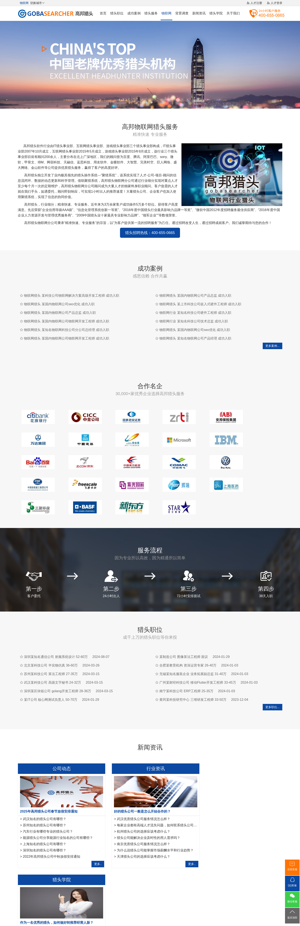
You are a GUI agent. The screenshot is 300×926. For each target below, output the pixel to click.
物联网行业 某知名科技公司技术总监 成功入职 (193, 321)
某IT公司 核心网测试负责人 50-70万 (50, 677)
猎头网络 (142, 895)
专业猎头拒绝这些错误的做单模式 (228, 815)
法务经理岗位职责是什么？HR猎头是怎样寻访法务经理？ (245, 821)
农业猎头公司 (47, 862)
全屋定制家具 (109, 862)
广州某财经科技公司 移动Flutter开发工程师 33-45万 (197, 660)
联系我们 (190, 895)
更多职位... (272, 684)
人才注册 (256, 3)
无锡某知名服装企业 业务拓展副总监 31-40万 (192, 651)
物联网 (166, 13)
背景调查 (182, 13)
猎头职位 (117, 13)
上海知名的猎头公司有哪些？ (44, 821)
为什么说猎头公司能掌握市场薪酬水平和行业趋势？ (151, 827)
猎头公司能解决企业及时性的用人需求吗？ (144, 815)
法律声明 (158, 895)
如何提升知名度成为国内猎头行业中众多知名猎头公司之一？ (248, 802)
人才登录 (276, 3)
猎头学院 (216, 13)
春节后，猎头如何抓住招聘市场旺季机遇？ (235, 809)
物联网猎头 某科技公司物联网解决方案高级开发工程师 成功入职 (71, 295)
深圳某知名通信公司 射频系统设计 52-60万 (56, 634)
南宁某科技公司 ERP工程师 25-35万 (186, 668)
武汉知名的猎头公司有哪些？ (44, 796)
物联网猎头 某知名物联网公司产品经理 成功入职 (195, 338)
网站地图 (174, 895)
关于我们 (233, 13)
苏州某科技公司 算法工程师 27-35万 (51, 651)
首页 (103, 13)
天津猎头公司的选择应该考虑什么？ (139, 834)
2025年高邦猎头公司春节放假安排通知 (49, 789)
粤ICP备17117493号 (150, 911)
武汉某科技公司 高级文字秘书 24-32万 (52, 660)
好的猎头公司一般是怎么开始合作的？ (138, 789)
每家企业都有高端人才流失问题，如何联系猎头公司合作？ (156, 802)
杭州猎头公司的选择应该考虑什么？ (139, 809)
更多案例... (272, 345)
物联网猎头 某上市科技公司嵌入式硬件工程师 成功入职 (200, 304)
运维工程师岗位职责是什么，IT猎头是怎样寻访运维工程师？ (248, 827)
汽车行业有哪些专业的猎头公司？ (48, 809)
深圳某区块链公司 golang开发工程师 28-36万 (57, 668)
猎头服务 (151, 13)
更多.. (94, 841)
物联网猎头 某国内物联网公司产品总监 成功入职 (60, 312)
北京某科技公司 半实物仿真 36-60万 (51, 643)
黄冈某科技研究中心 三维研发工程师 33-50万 (192, 677)
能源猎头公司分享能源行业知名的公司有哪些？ (58, 815)
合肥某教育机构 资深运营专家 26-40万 (187, 643)
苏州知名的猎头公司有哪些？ (44, 802)
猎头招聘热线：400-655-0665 (150, 233)
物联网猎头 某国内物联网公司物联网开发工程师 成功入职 (66, 321)
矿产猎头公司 (26, 862)
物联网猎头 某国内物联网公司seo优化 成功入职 (59, 304)
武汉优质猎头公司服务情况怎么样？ (139, 796)
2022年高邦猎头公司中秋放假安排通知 (51, 834)
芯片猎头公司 (67, 862)
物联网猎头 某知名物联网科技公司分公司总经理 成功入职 (66, 330)
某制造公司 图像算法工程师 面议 (183, 634)
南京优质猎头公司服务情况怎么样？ (139, 821)
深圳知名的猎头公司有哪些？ (44, 827)
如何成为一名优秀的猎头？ (223, 834)
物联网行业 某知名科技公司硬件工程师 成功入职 (195, 312)
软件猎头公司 (88, 862)
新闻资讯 (199, 13)
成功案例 (134, 13)
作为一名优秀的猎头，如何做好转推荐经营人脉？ (237, 789)
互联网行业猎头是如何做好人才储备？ (231, 796)
